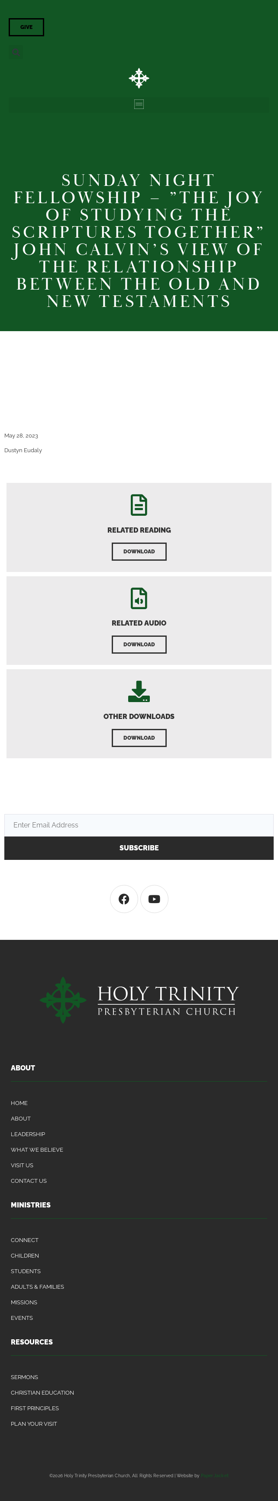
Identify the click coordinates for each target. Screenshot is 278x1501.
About (21, 1118)
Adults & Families (37, 1287)
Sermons (24, 1377)
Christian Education (42, 1392)
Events (22, 1318)
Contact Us (29, 1181)
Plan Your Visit (34, 1424)
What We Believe (37, 1150)
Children (25, 1255)
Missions (24, 1302)
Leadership (28, 1134)
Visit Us (22, 1165)
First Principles (35, 1408)
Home (19, 1103)
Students (26, 1271)
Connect (25, 1240)
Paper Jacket (215, 1475)
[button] (16, 52)
